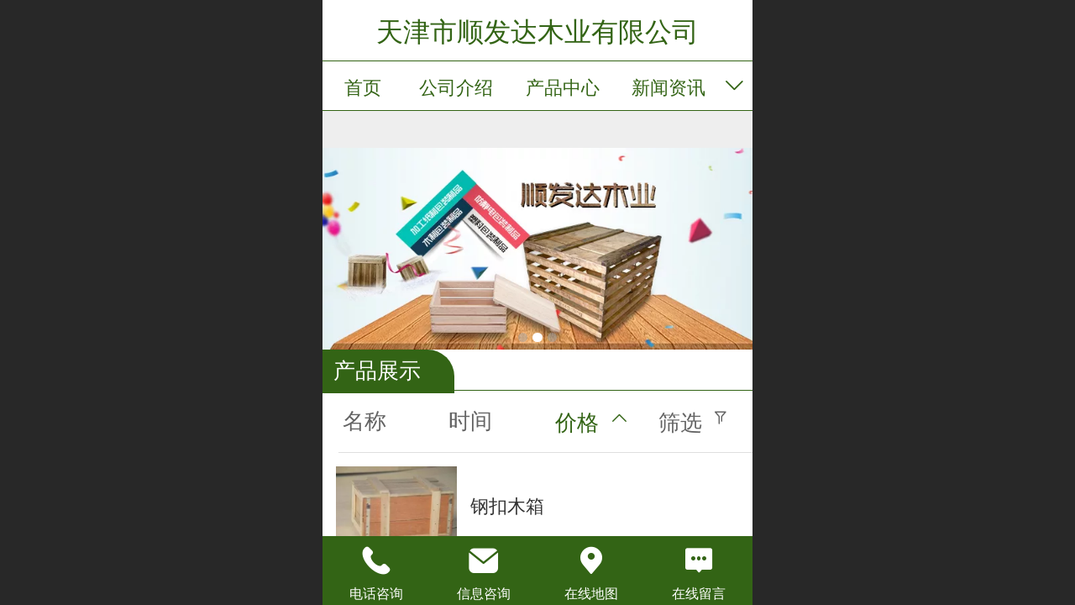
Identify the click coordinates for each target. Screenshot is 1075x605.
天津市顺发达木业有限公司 (537, 32)
